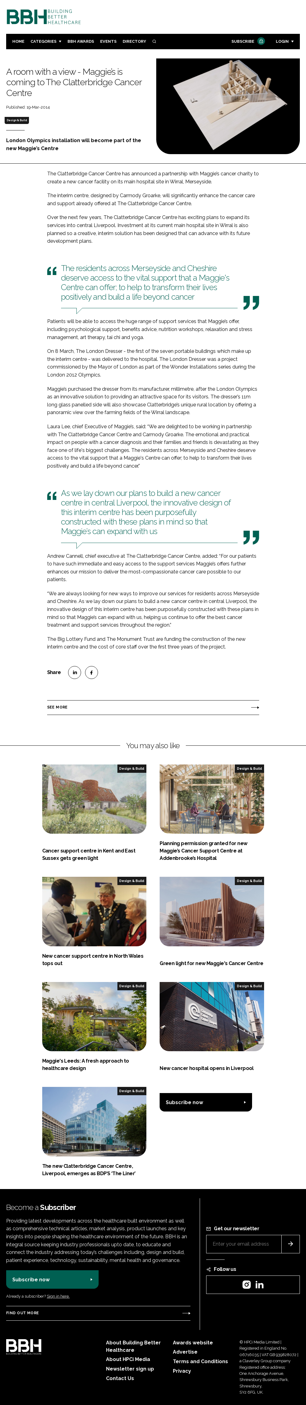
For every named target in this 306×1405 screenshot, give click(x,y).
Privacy (182, 1371)
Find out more (22, 1313)
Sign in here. (58, 1296)
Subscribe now (184, 1102)
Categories (43, 41)
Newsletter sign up (130, 1369)
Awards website (193, 1343)
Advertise (185, 1352)
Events (108, 41)
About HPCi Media (128, 1359)
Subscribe (247, 42)
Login (282, 41)
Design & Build (17, 120)
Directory (134, 41)
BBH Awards (80, 41)
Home (18, 41)
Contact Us (120, 1378)
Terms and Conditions (200, 1361)
